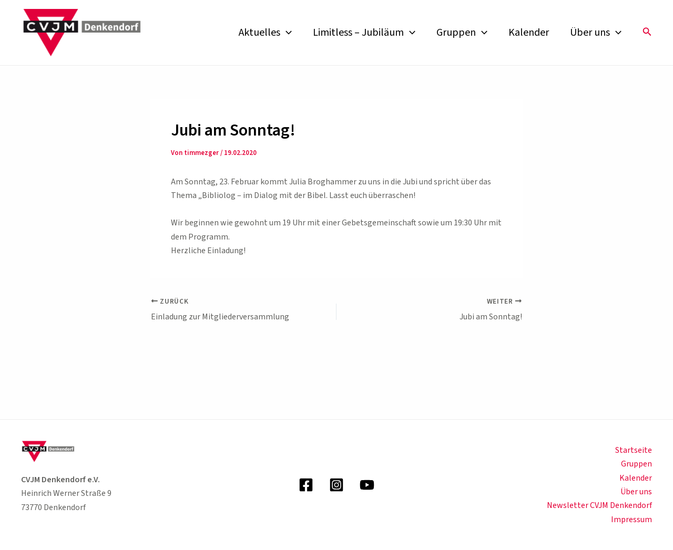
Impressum (631, 519)
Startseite (633, 450)
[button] (647, 32)
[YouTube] (367, 485)
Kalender (528, 32)
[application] (286, 33)
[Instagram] (336, 485)
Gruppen (461, 33)
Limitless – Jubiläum (364, 33)
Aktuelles (265, 33)
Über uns (595, 33)
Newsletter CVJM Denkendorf (599, 505)
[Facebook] (306, 485)
